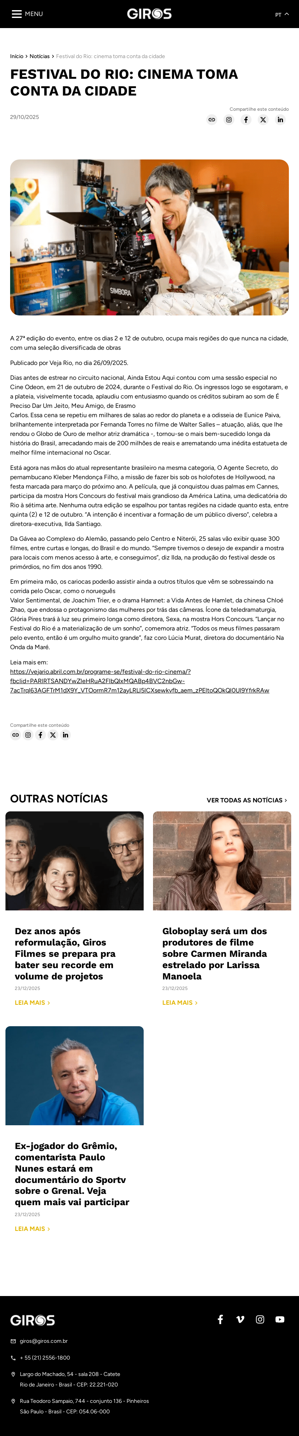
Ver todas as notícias (248, 800)
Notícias (40, 56)
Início (16, 56)
